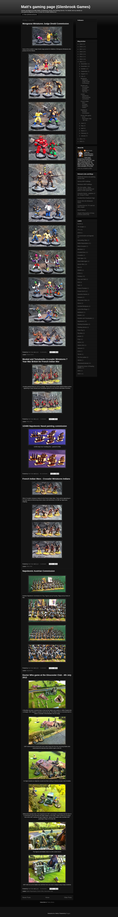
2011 (81, 139)
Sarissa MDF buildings (84, 181)
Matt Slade (89, 150)
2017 (81, 49)
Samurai (80, 348)
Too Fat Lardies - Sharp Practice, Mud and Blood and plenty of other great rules (86, 189)
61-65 (79, 224)
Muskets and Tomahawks (85, 318)
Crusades (80, 255)
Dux (79, 267)
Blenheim (80, 249)
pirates (79, 336)
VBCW (79, 360)
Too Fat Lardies (82, 357)
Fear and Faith (82, 279)
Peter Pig (80, 330)
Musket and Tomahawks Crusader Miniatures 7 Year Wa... (85, 88)
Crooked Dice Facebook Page (86, 198)
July (82, 76)
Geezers (80, 297)
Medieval (80, 312)
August (83, 74)
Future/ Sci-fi (30, 354)
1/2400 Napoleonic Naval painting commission (44, 426)
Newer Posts (26, 897)
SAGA (79, 342)
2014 (81, 56)
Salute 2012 (81, 345)
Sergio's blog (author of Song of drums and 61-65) (86, 213)
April (82, 128)
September (84, 71)
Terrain (79, 354)
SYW (30, 421)
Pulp (79, 339)
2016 (81, 51)
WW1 (79, 370)
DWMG (80, 270)
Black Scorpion (82, 246)
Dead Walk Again (82, 261)
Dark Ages (80, 258)
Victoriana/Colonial (83, 363)
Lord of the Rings (82, 309)
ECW (79, 273)
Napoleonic (30, 670)
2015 (81, 54)
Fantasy (80, 276)
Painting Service (82, 327)
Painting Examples (83, 324)
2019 (81, 44)
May (82, 125)
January (83, 136)
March (83, 131)
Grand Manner (82, 210)
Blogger (68, 913)
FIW (28, 421)
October (83, 69)
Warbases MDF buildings (85, 184)
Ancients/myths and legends (86, 235)
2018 (81, 46)
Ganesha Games (82, 294)
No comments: (44, 473)
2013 (81, 59)
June (82, 123)
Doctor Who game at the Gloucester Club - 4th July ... (86, 118)
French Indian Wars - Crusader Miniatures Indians (46, 479)
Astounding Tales (82, 240)
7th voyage (81, 226)
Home (47, 897)
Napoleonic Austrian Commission (38, 571)
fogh (79, 285)
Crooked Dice (81, 252)
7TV (79, 229)
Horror (79, 303)
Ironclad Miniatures (83, 306)
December (84, 64)
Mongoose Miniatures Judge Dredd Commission (45, 23)
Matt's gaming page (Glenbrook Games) (55, 7)
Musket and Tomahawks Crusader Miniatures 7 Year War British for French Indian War (44, 360)
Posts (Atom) (50, 902)
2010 (81, 141)
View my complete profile (85, 168)
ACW (79, 232)
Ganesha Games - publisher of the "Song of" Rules (86, 194)
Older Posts (68, 897)
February (84, 133)
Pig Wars (80, 333)
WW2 (79, 374)
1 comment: (43, 419)
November (84, 66)
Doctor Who (40, 891)
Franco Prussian (82, 288)
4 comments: (43, 352)
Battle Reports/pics (32, 891)
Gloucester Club (48, 891)
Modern (80, 315)
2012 (81, 61)
